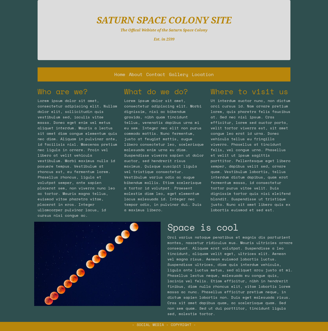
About (136, 74)
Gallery (178, 74)
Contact (155, 74)
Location (203, 74)
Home (119, 74)
